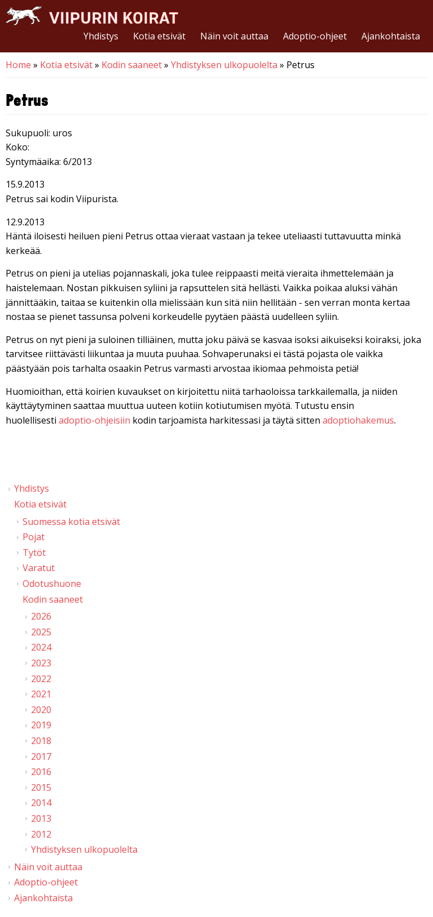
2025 (41, 632)
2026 (41, 616)
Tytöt (34, 552)
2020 (41, 710)
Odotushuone (52, 583)
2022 (41, 679)
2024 (41, 647)
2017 (41, 756)
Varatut (39, 568)
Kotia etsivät (159, 36)
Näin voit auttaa (234, 36)
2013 (41, 818)
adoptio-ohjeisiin (94, 420)
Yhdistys (100, 36)
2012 (41, 834)
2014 (41, 802)
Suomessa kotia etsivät (71, 521)
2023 (41, 663)
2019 (41, 725)
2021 (41, 694)
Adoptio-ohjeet (315, 36)
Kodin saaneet (131, 65)
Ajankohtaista (390, 36)
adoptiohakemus (358, 420)
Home (18, 65)
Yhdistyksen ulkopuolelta (224, 65)
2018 (41, 741)
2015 (41, 787)
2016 (41, 771)
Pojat (34, 537)
